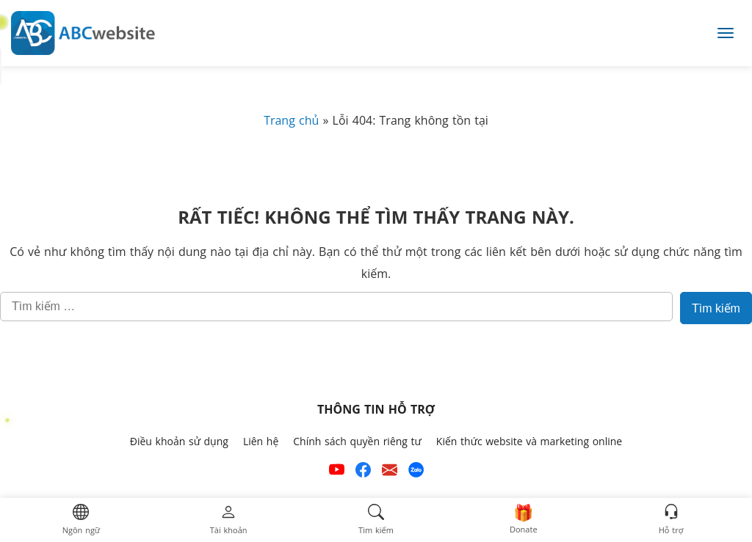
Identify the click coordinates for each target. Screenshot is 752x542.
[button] (81, 520)
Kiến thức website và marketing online (529, 442)
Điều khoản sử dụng (179, 442)
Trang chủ (291, 121)
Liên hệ (260, 442)
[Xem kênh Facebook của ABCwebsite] (363, 472)
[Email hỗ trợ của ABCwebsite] (389, 472)
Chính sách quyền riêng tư (357, 442)
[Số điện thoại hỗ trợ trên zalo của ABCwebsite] (416, 472)
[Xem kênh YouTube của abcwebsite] (336, 472)
